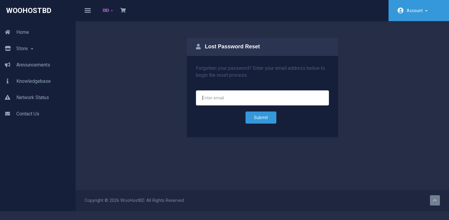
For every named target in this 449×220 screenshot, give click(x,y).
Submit (261, 121)
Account (417, 10)
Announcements (25, 65)
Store (16, 49)
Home (14, 32)
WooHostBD (28, 10)
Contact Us (19, 114)
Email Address (212, 89)
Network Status (24, 98)
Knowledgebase (25, 81)
